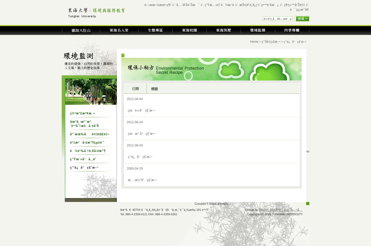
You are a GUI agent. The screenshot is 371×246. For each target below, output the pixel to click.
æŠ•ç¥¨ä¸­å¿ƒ (248, 5)
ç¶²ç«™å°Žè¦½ (294, 5)
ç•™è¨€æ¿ (270, 5)
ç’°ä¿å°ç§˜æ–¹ (140, 157)
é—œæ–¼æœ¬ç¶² (157, 5)
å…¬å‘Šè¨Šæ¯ (188, 5)
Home (254, 42)
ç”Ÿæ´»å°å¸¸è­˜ (83, 159)
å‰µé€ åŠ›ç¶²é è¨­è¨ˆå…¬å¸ (281, 210)
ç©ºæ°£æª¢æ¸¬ (82, 113)
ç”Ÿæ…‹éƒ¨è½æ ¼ (219, 5)
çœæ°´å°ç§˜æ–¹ (141, 134)
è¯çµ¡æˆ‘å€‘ (299, 9)
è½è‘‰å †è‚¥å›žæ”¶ (88, 151)
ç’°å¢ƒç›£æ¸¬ (271, 42)
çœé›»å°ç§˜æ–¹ (141, 110)
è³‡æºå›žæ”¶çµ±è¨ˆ (87, 142)
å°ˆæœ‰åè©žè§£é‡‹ (89, 134)
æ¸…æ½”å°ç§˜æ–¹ (142, 180)
